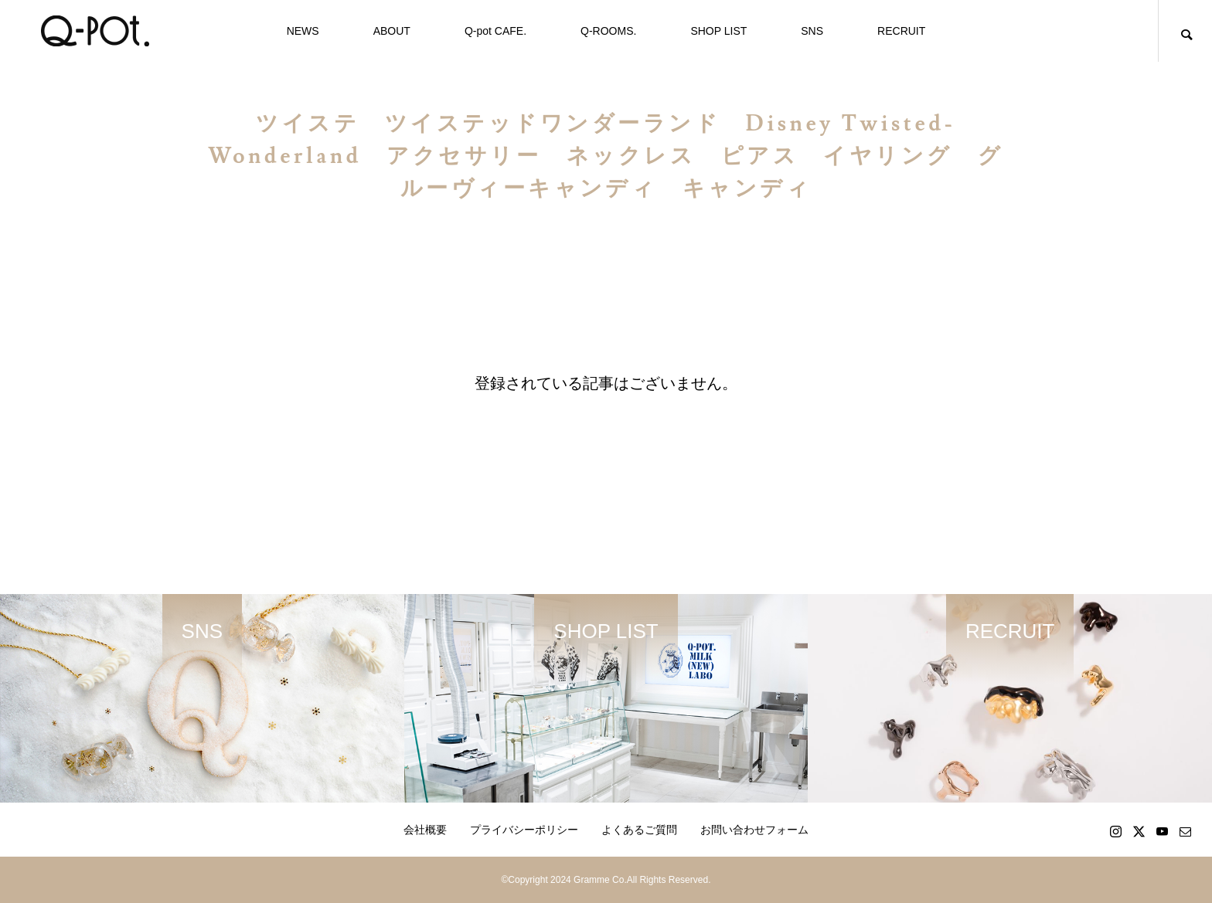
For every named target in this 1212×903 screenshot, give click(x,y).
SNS (812, 31)
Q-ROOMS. (608, 31)
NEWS (303, 31)
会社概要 (425, 829)
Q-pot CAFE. (495, 31)
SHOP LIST (718, 31)
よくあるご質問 (639, 829)
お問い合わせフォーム (754, 829)
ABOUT (391, 31)
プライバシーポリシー (524, 829)
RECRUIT (901, 31)
